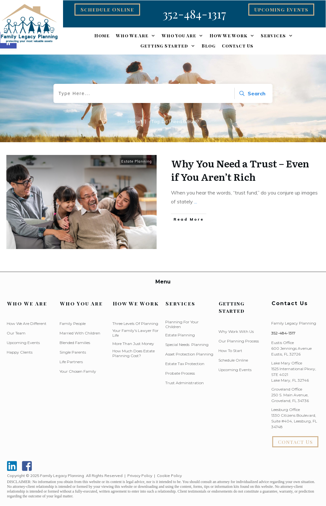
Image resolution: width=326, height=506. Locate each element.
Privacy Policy (139, 475)
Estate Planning (136, 161)
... (195, 201)
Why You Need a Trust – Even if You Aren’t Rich (240, 170)
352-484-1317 (283, 333)
